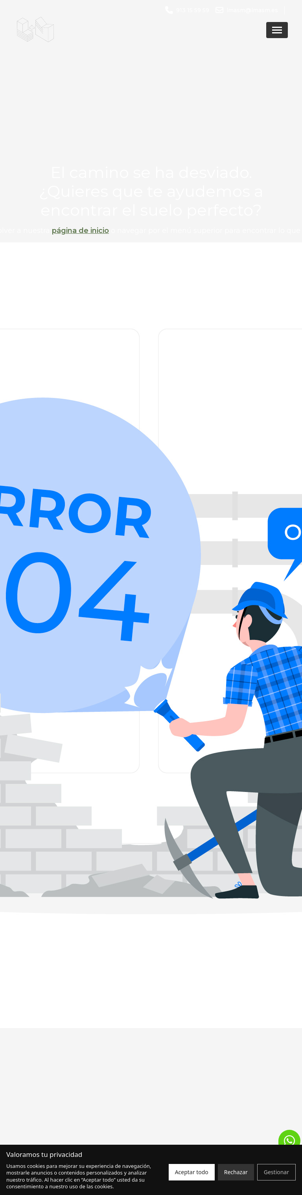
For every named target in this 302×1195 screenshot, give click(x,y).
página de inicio (80, 230)
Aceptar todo (191, 1172)
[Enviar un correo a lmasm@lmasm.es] (246, 10)
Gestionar (276, 1172)
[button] (289, 1141)
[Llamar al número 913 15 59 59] (187, 10)
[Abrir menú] (277, 30)
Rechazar (236, 1172)
